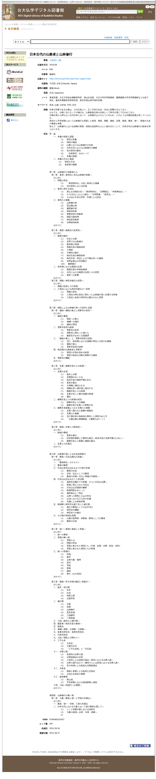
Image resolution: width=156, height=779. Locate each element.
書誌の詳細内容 (49, 24)
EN (152, 7)
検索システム (82, 17)
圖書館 (70, 760)
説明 (126, 37)
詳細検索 (108, 37)
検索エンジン (34, 24)
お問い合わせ (76, 2)
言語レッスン (128, 17)
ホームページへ (144, 2)
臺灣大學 (62, 760)
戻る (150, 12)
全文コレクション (98, 17)
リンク (139, 17)
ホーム (8, 24)
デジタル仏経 (114, 17)
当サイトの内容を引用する (122, 2)
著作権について (101, 2)
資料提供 (88, 2)
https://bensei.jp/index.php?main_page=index (70, 79)
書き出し (15, 120)
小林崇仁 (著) (55, 60)
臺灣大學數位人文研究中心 (87, 760)
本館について (50, 2)
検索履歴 (118, 37)
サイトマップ (35, 2)
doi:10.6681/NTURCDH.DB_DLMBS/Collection (78, 768)
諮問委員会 (63, 2)
